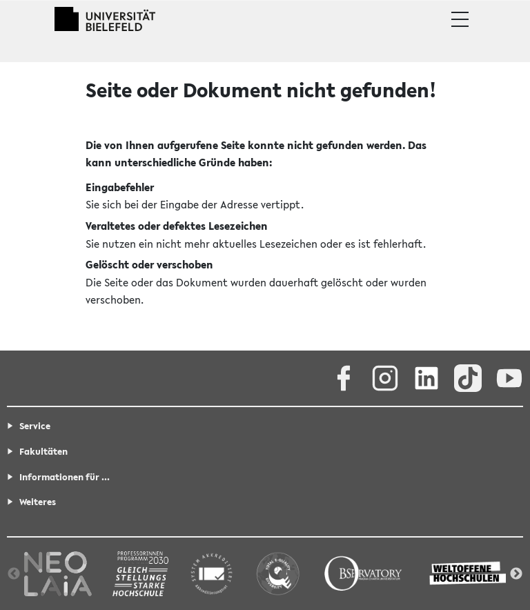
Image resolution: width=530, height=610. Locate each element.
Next (516, 574)
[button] (460, 19)
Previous (14, 574)
